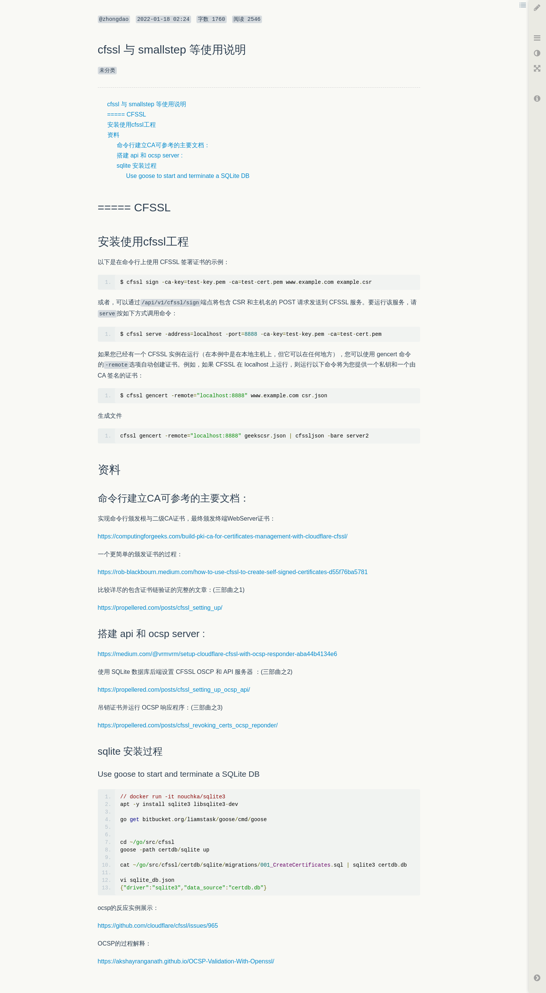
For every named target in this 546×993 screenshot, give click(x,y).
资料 (113, 135)
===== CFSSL (126, 114)
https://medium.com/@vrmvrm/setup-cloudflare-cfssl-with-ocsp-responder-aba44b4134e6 (217, 654)
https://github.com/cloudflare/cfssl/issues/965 (158, 925)
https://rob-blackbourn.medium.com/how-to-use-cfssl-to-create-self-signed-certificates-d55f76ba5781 (233, 572)
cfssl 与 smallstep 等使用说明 (147, 104)
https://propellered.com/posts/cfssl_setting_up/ (160, 607)
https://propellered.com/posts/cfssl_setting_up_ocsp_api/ (174, 689)
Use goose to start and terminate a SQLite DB (188, 176)
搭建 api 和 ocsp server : (150, 155)
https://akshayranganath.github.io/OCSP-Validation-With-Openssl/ (186, 961)
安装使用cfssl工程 (131, 124)
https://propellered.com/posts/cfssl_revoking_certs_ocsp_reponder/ (188, 725)
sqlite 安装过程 (137, 165)
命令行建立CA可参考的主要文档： (163, 145)
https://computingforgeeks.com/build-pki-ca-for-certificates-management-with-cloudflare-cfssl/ (223, 536)
